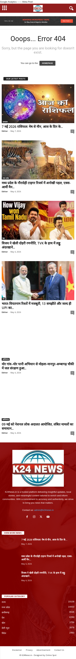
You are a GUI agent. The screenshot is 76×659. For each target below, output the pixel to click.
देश (4, 238)
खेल (3, 623)
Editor (5, 131)
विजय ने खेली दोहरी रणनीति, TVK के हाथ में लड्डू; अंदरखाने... (31, 245)
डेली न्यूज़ (5, 628)
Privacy (29, 650)
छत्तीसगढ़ (6, 359)
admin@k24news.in (44, 510)
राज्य (4, 602)
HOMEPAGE (47, 63)
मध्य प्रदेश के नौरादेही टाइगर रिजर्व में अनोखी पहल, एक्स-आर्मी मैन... (36, 185)
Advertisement (43, 650)
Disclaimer (17, 650)
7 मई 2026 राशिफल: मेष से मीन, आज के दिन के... (32, 126)
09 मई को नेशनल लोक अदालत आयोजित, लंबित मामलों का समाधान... (37, 426)
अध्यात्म (5, 122)
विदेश (4, 633)
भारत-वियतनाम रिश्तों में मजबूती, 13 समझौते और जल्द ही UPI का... (36, 305)
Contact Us (59, 650)
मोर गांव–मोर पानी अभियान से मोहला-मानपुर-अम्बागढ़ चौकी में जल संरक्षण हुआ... (38, 366)
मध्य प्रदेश (6, 178)
